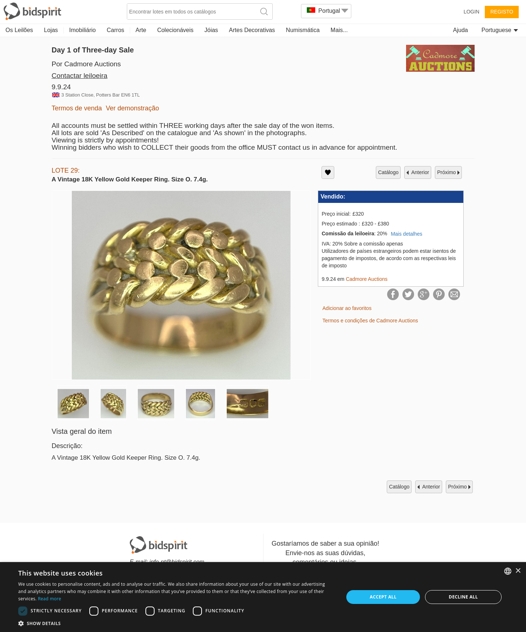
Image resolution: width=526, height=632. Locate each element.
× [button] (518, 571)
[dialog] (263, 597)
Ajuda (460, 30)
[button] (176, 623)
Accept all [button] (383, 597)
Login (472, 12)
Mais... (339, 30)
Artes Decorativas (252, 30)
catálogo (388, 172)
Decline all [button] (463, 597)
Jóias (211, 30)
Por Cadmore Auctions (86, 64)
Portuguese (500, 30)
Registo (501, 12)
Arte (141, 30)
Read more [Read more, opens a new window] (49, 599)
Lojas (51, 30)
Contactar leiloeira (80, 75)
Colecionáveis (175, 30)
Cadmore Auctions (366, 279)
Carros (115, 30)
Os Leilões (19, 30)
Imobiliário (82, 30)
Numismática (302, 30)
